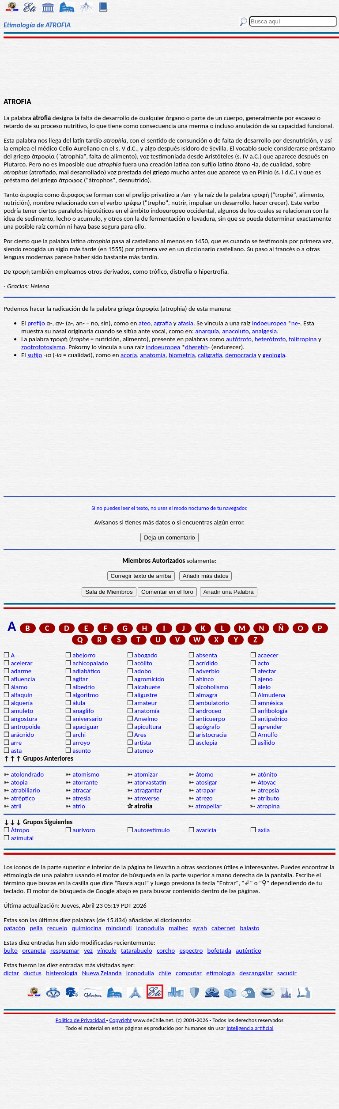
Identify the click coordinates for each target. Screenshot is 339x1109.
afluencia (23, 679)
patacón (14, 928)
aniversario (87, 719)
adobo (142, 671)
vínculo (107, 950)
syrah (199, 928)
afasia (185, 323)
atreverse (146, 798)
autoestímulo (152, 830)
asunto (81, 750)
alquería (22, 703)
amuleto (22, 711)
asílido (266, 743)
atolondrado (27, 774)
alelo (264, 687)
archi (79, 735)
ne (294, 323)
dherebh (196, 347)
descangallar (256, 973)
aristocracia (211, 735)
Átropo (20, 830)
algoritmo (85, 695)
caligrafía (210, 355)
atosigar (206, 782)
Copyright (120, 1020)
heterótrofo (270, 339)
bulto (11, 950)
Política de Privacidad (81, 1020)
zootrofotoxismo (43, 347)
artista (142, 743)
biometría (182, 355)
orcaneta (34, 950)
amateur (145, 703)
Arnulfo (268, 735)
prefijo (36, 323)
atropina (268, 806)
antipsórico (273, 719)
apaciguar (85, 727)
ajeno (265, 679)
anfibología (273, 711)
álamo (19, 687)
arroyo (81, 743)
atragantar (148, 790)
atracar (81, 790)
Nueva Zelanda (102, 973)
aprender (270, 727)
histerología (61, 973)
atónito (267, 774)
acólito (143, 663)
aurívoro (83, 830)
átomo (205, 774)
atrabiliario (25, 790)
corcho (166, 950)
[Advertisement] (169, 67)
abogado (146, 655)
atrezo (204, 798)
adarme (21, 671)
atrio (78, 806)
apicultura (147, 727)
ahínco (205, 679)
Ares (140, 735)
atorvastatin (150, 782)
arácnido (22, 735)
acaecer (268, 655)
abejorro (83, 655)
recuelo (57, 928)
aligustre (145, 695)
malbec (178, 928)
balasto (249, 928)
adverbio (208, 671)
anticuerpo (210, 719)
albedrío (83, 687)
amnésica (270, 703)
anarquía (207, 331)
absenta (206, 655)
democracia (240, 355)
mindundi (119, 928)
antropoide (25, 727)
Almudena (271, 695)
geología (273, 355)
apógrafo (208, 727)
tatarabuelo (136, 950)
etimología (220, 973)
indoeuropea (269, 323)
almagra (207, 695)
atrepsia (268, 790)
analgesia (264, 331)
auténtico (248, 950)
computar (189, 973)
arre (16, 743)
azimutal (22, 838)
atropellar (208, 806)
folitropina (302, 339)
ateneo (143, 750)
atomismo (85, 774)
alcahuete (147, 687)
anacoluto (235, 331)
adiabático (86, 671)
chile (164, 973)
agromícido (149, 679)
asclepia (207, 743)
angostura (24, 719)
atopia (19, 782)
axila (264, 830)
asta (16, 750)
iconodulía (150, 928)
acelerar (21, 663)
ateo (145, 323)
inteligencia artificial (250, 1028)
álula (78, 703)
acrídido (207, 663)
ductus (32, 973)
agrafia (163, 323)
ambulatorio (212, 703)
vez (88, 950)
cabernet (223, 928)
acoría (129, 355)
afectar (267, 671)
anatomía (153, 355)
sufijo (34, 355)
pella (36, 928)
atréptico (23, 798)
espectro (191, 950)
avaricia (206, 830)
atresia (81, 798)
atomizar (146, 774)
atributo (268, 798)
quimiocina (87, 928)
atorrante (85, 782)
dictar (11, 973)
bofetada (219, 950)
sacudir (287, 973)
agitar (80, 679)
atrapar (205, 790)
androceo (209, 711)
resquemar (64, 950)
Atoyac (267, 782)
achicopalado (90, 663)
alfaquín (21, 695)
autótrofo (239, 339)
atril (16, 806)
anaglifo (83, 711)
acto (263, 663)
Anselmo (146, 719)
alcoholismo (212, 687)
